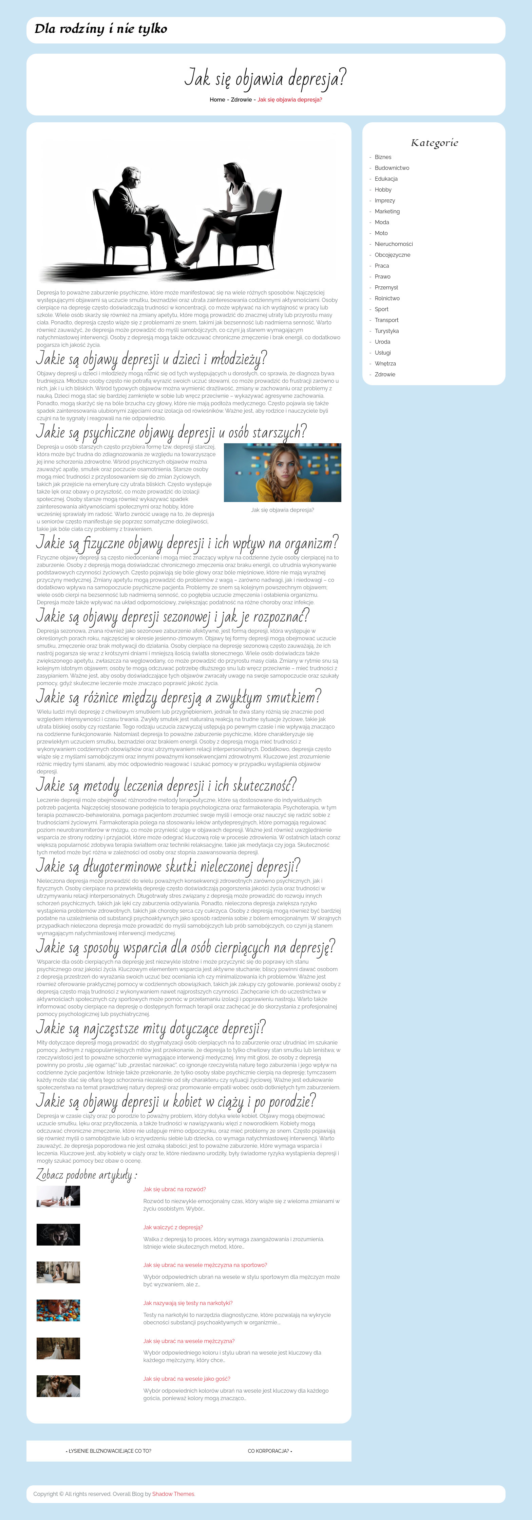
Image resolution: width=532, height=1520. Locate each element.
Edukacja (386, 179)
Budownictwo (392, 168)
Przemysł (386, 287)
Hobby (383, 189)
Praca (382, 266)
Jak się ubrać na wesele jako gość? (187, 1379)
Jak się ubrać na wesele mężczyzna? (189, 1341)
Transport (387, 320)
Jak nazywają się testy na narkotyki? (188, 1303)
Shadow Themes (173, 1494)
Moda (382, 222)
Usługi (383, 353)
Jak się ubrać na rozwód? (175, 1189)
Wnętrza (385, 363)
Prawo (383, 276)
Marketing (387, 211)
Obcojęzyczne (393, 255)
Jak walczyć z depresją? (173, 1227)
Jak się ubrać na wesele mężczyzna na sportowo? (205, 1265)
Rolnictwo (387, 298)
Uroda (383, 342)
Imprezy (385, 200)
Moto (381, 233)
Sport (381, 309)
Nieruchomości (394, 244)
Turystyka (387, 331)
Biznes (383, 157)
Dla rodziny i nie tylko (100, 29)
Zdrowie (385, 374)
